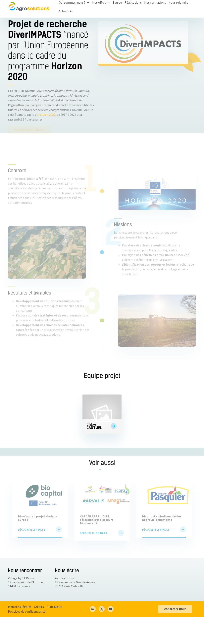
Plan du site (54, 607)
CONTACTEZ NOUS (175, 609)
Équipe (117, 2)
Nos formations (155, 2)
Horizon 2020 (46, 115)
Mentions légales (19, 607)
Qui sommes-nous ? (72, 2)
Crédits (39, 607)
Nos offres (99, 2)
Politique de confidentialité (26, 611)
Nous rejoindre (178, 2)
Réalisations (133, 2)
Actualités (66, 11)
